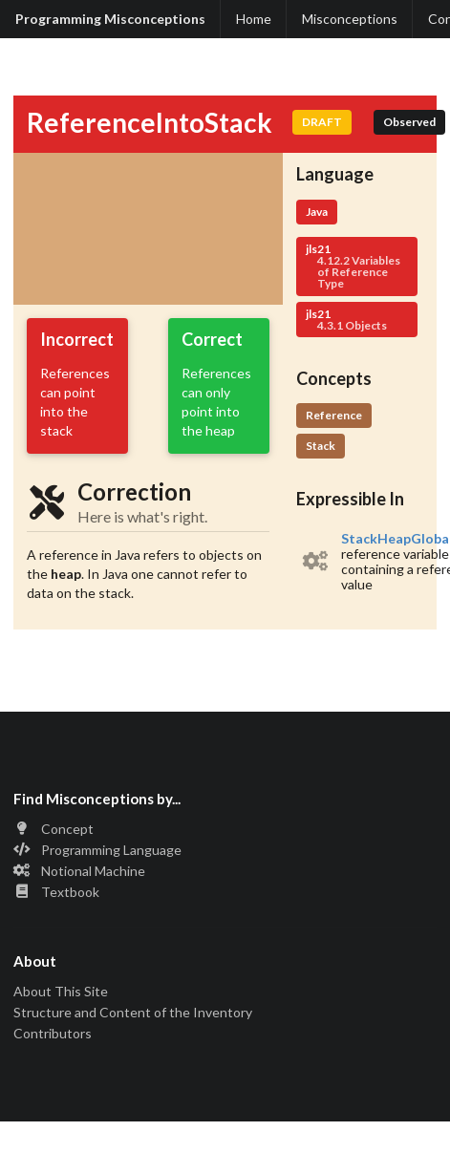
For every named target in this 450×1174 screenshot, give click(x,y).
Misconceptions (349, 19)
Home (253, 19)
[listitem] (359, 561)
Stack (320, 445)
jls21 (357, 266)
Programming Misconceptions (110, 19)
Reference (334, 415)
